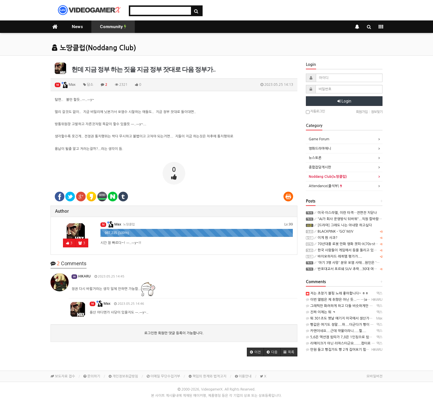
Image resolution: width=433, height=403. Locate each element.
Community (113, 26)
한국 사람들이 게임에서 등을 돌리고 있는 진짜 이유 (353, 250)
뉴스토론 (315, 158)
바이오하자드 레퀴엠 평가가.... (338, 256)
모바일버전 (374, 376)
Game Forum (319, 139)
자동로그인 (315, 112)
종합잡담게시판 (320, 167)
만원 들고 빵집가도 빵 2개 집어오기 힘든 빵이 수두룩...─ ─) (352, 349)
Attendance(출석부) (325, 186)
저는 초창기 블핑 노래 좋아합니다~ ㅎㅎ (337, 293)
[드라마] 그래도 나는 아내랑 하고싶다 (343, 225)
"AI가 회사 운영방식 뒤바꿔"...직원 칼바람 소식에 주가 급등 (359, 219)
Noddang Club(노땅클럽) (328, 176)
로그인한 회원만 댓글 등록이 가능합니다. (174, 333)
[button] (255, 352)
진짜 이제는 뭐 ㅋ (320, 312)
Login (344, 101)
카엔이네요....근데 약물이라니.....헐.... (336, 331)
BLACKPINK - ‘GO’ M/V (333, 231)
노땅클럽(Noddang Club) (94, 48)
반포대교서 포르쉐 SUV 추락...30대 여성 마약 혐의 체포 (356, 269)
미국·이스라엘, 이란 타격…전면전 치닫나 (345, 212)
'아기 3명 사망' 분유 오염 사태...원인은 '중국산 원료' (354, 262)
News (77, 26)
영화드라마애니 (320, 148)
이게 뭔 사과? (325, 237)
